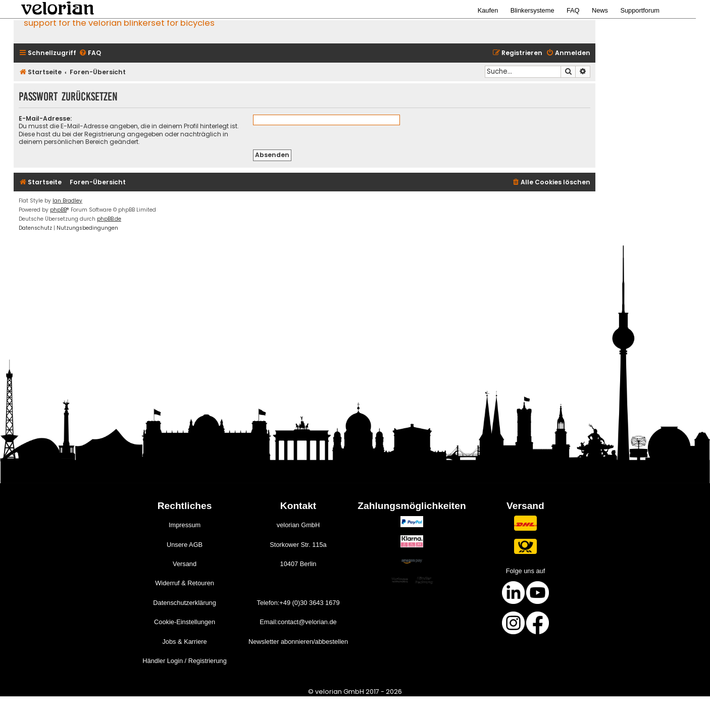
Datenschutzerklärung (184, 602)
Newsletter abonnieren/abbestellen (298, 641)
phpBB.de (109, 219)
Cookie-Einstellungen (184, 622)
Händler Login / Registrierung (184, 661)
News (600, 10)
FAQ (573, 10)
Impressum (184, 525)
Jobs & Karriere (184, 641)
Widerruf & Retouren (184, 583)
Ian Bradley (67, 201)
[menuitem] (90, 53)
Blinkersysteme (532, 10)
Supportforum (640, 10)
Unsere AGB (184, 544)
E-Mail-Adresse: (45, 118)
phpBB (58, 210)
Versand (184, 564)
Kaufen (488, 10)
